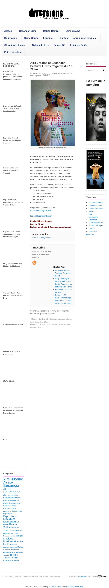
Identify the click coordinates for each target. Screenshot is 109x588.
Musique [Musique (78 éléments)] (6, 536)
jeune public (93, 217)
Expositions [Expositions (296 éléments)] (9, 519)
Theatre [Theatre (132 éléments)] (6, 555)
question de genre (47, 314)
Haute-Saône (31, 38)
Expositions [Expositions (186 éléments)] (16, 511)
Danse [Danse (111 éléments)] (5, 503)
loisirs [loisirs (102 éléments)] (12, 533)
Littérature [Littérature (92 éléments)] (12, 531)
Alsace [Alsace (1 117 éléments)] (8, 482)
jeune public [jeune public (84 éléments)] (15, 527)
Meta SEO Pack (55, 587)
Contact (64, 38)
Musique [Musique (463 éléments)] (8, 538)
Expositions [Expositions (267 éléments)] (9, 521)
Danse (32, 76)
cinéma (35, 311)
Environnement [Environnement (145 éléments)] (9, 506)
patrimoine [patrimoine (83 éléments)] (14, 552)
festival (45, 76)
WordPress (82, 576)
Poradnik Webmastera (75, 587)
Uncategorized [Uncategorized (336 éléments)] (11, 560)
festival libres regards (59, 311)
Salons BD (59, 45)
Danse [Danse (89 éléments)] (10, 500)
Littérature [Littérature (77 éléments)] (6, 533)
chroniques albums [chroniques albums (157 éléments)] (11, 495)
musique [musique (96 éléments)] (12, 536)
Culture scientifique (96, 208)
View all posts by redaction (43, 238)
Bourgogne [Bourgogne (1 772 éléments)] (11, 492)
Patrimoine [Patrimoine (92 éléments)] (7, 552)
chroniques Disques (84, 38)
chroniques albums (96, 202)
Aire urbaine (73, 31)
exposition (44, 311)
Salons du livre (40, 45)
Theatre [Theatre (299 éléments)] (14, 555)
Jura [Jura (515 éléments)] (5, 530)
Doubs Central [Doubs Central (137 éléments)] (14, 503)
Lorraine (48, 38)
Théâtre (92, 228)
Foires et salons (13, 52)
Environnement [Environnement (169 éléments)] (9, 508)
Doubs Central (51, 31)
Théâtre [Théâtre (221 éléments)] (7, 557)
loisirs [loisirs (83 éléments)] (17, 533)
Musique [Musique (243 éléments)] (7, 544)
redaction (36, 73)
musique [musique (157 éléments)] (19, 536)
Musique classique (96, 226)
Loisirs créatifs (78, 45)
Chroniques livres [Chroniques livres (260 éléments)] (11, 497)
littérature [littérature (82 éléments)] (19, 530)
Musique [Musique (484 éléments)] (8, 541)
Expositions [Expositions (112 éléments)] (7, 514)
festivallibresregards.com (41, 210)
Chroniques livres (95, 205)
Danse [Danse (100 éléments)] (5, 501)
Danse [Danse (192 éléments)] (16, 500)
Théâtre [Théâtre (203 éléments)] (14, 558)
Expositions (38, 76)
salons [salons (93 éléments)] (20, 552)
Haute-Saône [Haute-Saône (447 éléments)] (10, 526)
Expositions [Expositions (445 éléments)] (9, 516)
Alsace (8, 31)
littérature (34, 314)
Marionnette (93, 220)
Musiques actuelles (96, 223)
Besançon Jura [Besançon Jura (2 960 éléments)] (11, 487)
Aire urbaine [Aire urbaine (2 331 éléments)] (13, 479)
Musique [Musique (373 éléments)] (18, 541)
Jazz (90, 214)
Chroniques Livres (14, 45)
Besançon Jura (27, 31)
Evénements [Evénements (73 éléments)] (7, 511)
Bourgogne (10, 38)
